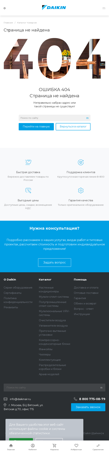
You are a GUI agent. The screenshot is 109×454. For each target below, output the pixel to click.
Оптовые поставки (86, 293)
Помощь (80, 279)
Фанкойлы (45, 349)
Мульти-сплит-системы (54, 296)
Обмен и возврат (85, 303)
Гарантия (80, 298)
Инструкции (82, 314)
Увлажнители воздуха (53, 325)
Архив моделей (49, 374)
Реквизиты (11, 307)
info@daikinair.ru (20, 399)
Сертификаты (12, 293)
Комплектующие (50, 359)
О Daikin (10, 279)
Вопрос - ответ (84, 308)
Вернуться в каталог (73, 126)
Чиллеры (45, 354)
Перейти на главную (36, 126)
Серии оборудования (18, 287)
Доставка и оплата (86, 287)
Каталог (45, 279)
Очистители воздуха (52, 320)
